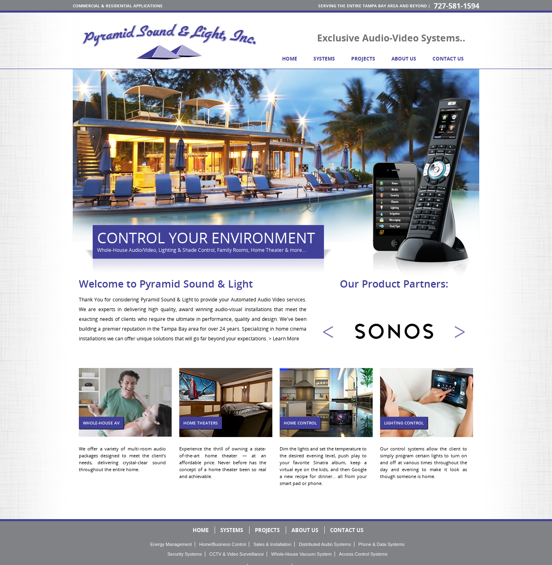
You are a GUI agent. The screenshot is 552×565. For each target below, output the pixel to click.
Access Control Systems (363, 554)
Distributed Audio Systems (325, 544)
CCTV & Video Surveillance (236, 554)
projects (363, 58)
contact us (448, 58)
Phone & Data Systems (382, 544)
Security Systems (184, 554)
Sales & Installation (273, 544)
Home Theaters (200, 423)
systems (324, 58)
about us (403, 58)
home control (300, 423)
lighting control (404, 423)
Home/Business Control (222, 544)
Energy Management (171, 544)
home (289, 58)
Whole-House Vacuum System (301, 554)
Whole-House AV (101, 423)
